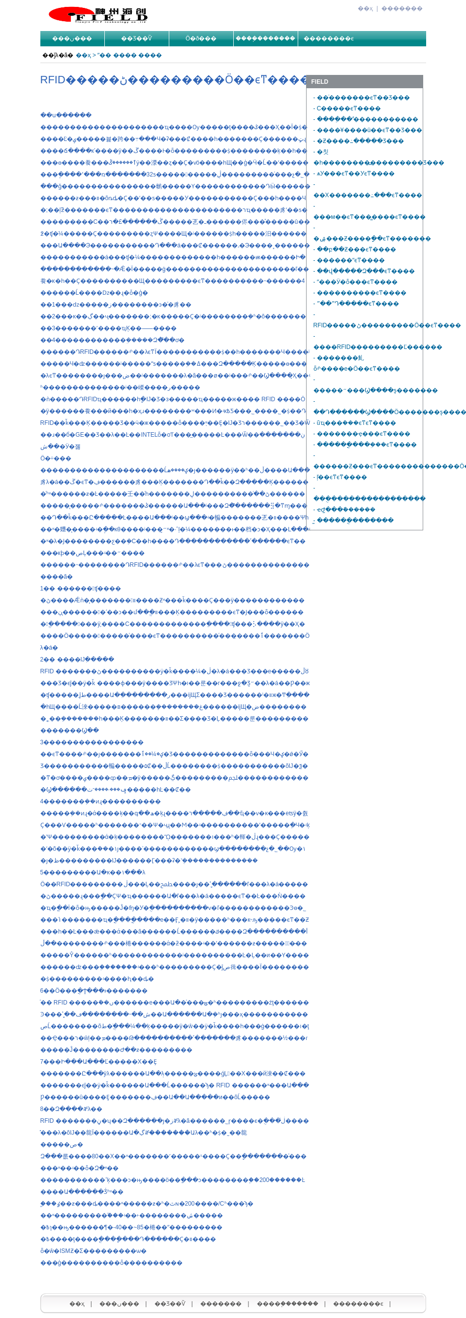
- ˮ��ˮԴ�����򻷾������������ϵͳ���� (356, 303)
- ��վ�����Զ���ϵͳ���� (364, 271)
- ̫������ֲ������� (353, 520)
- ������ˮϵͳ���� (349, 260)
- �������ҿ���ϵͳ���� (361, 433)
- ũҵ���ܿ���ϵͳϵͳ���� (354, 422)
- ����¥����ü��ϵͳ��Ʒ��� (368, 130)
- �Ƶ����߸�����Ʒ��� (358, 141)
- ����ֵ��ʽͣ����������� (365, 119)
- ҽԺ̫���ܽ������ (344, 509)
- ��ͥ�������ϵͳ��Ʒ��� (361, 97)
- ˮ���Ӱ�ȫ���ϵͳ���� (355, 281)
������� (402, 8)
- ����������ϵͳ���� (359, 292)
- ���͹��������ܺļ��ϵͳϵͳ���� (340, 477)
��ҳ (365, 8)
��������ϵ (329, 38)
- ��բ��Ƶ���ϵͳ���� (354, 249)
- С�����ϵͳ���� (347, 108)
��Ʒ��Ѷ (136, 38)
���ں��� (72, 38)
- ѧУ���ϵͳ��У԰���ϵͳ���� (354, 173)
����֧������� (265, 38)
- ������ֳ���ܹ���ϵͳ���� (365, 444)
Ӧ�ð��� (201, 38)
